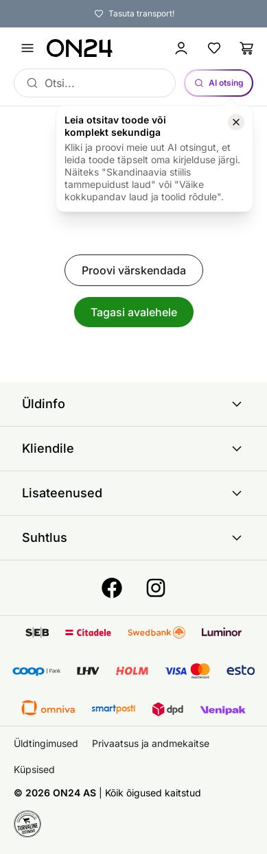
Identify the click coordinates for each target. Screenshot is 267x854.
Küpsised (34, 769)
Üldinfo (133, 404)
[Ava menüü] (27, 48)
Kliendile (133, 448)
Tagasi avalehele (134, 312)
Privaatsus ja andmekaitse (150, 743)
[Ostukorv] (247, 48)
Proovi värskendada (134, 270)
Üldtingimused (46, 743)
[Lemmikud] (214, 48)
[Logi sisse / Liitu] (181, 48)
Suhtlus (133, 538)
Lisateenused (133, 493)
